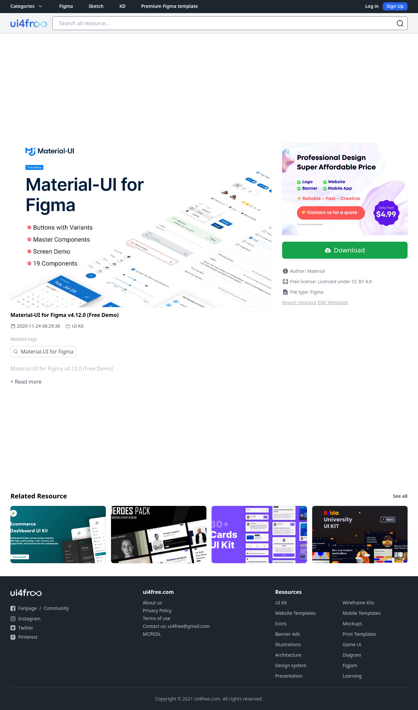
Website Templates (295, 613)
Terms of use (156, 618)
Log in (372, 6)
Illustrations (288, 644)
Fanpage (27, 608)
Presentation (289, 676)
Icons (281, 623)
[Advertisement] (209, 83)
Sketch (96, 6)
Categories (27, 6)
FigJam (350, 665)
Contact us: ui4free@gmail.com (176, 626)
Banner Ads (287, 634)
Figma (66, 6)
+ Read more (25, 381)
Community (56, 608)
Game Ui (352, 644)
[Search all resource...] (230, 23)
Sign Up (395, 6)
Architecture (288, 655)
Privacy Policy (157, 610)
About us (152, 602)
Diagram (352, 655)
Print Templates (359, 634)
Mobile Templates (361, 613)
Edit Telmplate (333, 302)
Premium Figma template (169, 6)
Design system (291, 665)
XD (122, 6)
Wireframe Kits (358, 602)
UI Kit (78, 326)
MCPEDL (152, 634)
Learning (352, 676)
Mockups (352, 623)
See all (400, 496)
